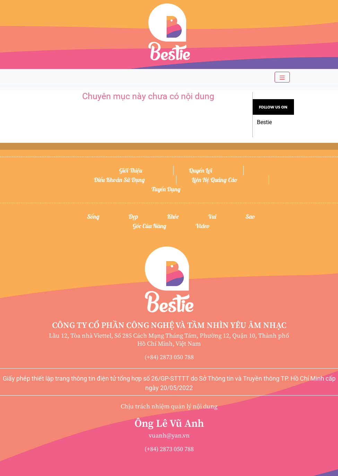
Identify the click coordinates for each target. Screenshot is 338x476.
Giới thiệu (130, 170)
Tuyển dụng (166, 189)
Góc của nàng (149, 226)
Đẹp (133, 216)
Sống (93, 216)
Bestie (264, 122)
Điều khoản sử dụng (119, 180)
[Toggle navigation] (282, 77)
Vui (212, 216)
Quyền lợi (200, 170)
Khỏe (173, 216)
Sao (250, 216)
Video (203, 226)
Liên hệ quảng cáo (214, 180)
